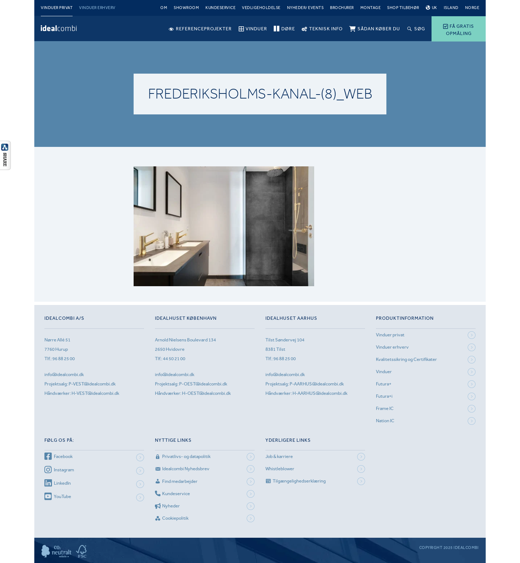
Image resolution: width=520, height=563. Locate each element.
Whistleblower (279, 468)
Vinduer (384, 371)
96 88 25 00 (63, 358)
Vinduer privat (57, 7)
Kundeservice (220, 7)
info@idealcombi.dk (64, 374)
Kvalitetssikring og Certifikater (406, 359)
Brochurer (342, 7)
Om (163, 7)
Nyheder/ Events (305, 7)
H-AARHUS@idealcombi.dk (319, 393)
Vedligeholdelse (261, 7)
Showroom (186, 7)
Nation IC (385, 420)
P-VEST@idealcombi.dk (92, 384)
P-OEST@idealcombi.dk (203, 384)
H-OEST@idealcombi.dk (206, 393)
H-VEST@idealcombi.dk (95, 393)
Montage (370, 7)
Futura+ (383, 384)
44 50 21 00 (174, 358)
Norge (472, 7)
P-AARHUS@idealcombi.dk (317, 384)
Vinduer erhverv (97, 7)
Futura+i (384, 396)
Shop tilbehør (403, 7)
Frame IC (385, 408)
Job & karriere (279, 456)
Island (451, 7)
